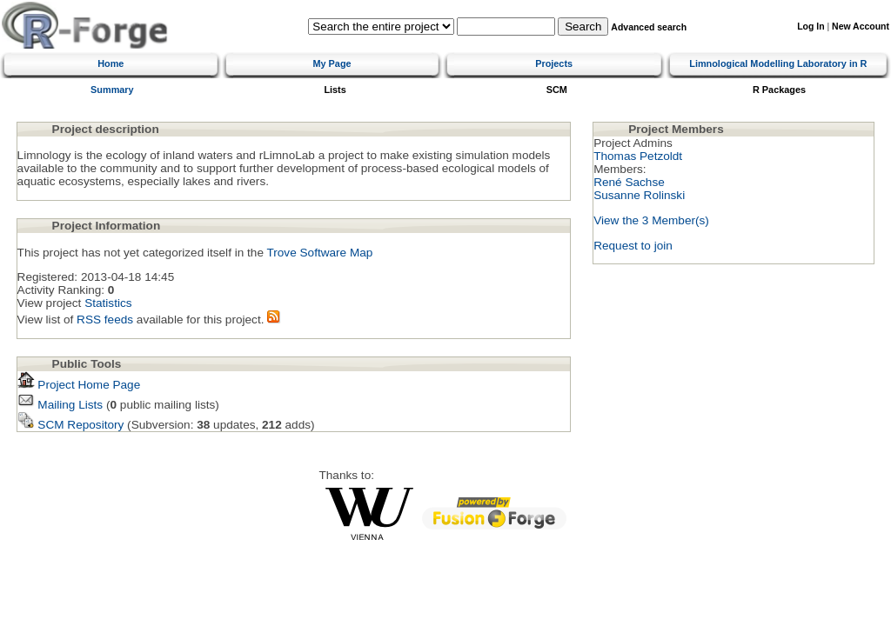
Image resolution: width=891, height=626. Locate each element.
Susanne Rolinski (639, 195)
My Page (331, 63)
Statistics (107, 303)
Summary (112, 89)
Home (110, 63)
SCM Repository (70, 424)
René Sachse (629, 182)
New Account (860, 26)
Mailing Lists (60, 404)
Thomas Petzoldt (637, 156)
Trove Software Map (319, 252)
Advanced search (649, 27)
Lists (334, 89)
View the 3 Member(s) (651, 220)
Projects (554, 63)
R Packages (779, 89)
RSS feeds (105, 319)
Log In (810, 26)
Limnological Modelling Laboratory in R (778, 63)
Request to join (633, 245)
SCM (556, 89)
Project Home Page (79, 384)
